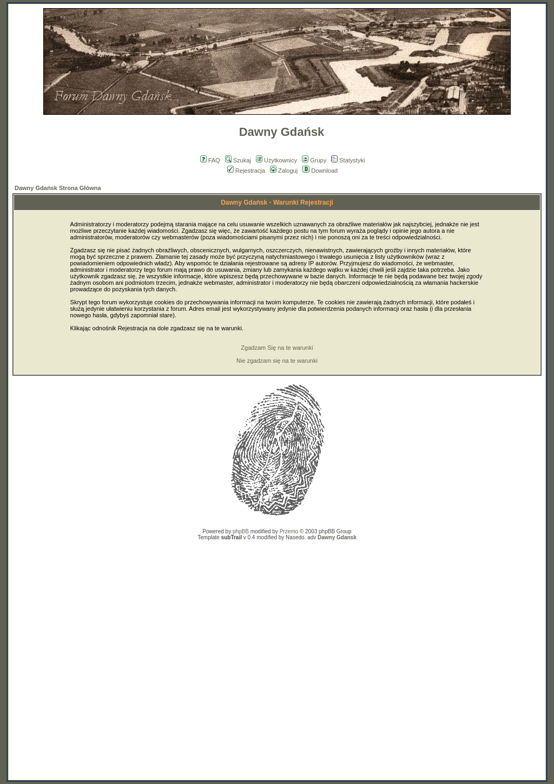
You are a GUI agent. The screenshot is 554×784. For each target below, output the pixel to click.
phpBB (241, 531)
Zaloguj (284, 170)
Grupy (314, 160)
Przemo (289, 531)
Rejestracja (246, 170)
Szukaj (238, 160)
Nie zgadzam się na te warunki (277, 360)
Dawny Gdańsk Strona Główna (58, 188)
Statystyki (348, 160)
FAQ (210, 160)
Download (320, 170)
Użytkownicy (276, 160)
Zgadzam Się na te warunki (277, 347)
